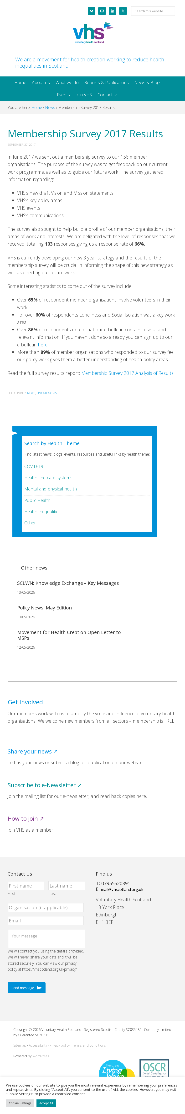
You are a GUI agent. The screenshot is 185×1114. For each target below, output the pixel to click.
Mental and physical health (50, 489)
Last (52, 893)
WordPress (40, 1056)
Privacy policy (60, 1045)
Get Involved (25, 702)
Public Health (37, 500)
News (31, 393)
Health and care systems (48, 477)
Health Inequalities (42, 511)
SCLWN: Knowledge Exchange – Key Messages (68, 583)
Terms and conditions (89, 1045)
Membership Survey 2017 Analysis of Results (127, 373)
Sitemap (19, 1045)
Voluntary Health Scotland (92, 33)
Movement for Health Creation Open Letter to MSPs (69, 635)
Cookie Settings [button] (20, 1103)
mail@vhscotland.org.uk (122, 889)
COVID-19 (33, 466)
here (42, 344)
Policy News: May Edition (44, 607)
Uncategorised (49, 393)
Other (30, 523)
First (11, 893)
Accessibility (38, 1045)
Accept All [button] (46, 1103)
